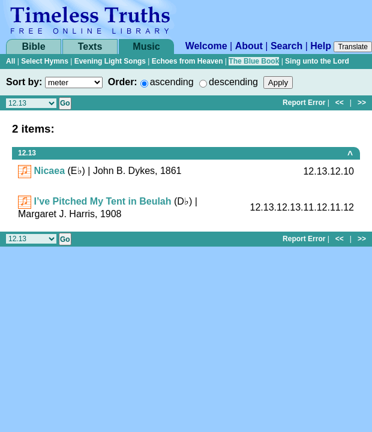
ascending (172, 82)
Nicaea (49, 171)
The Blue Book (254, 61)
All (10, 61)
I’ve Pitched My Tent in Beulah (102, 201)
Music (146, 46)
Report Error (304, 102)
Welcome (206, 46)
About (249, 46)
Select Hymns (44, 61)
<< (339, 102)
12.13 (27, 153)
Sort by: (24, 82)
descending (233, 82)
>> (362, 102)
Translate (353, 47)
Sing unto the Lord (317, 61)
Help (320, 46)
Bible (33, 46)
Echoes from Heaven (187, 61)
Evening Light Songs (110, 61)
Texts (90, 46)
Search (286, 46)
